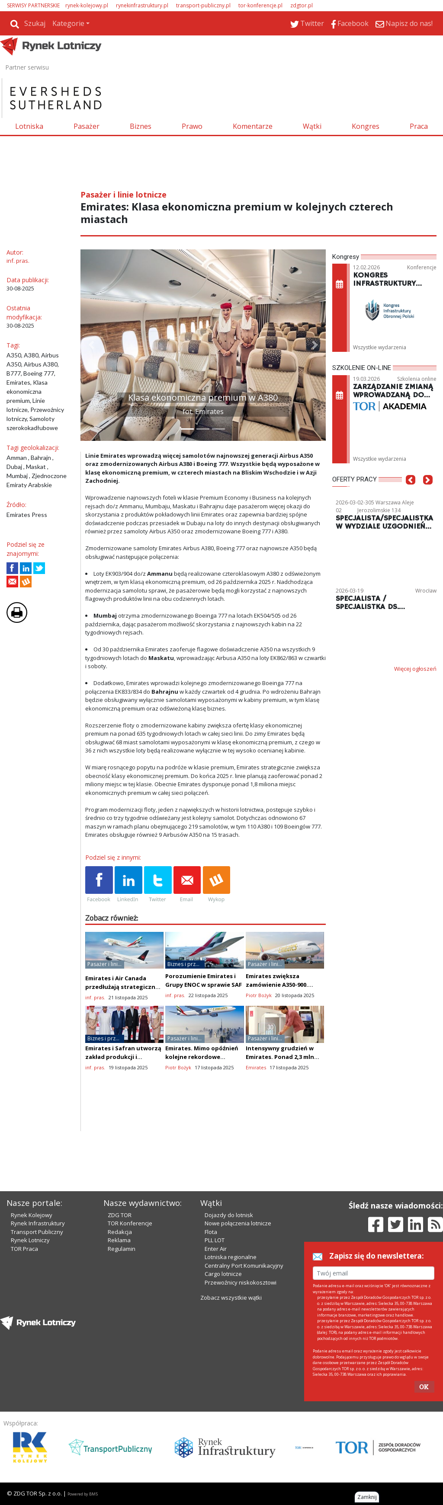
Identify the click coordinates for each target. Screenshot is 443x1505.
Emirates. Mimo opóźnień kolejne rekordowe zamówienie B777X (201, 1056)
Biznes (140, 126)
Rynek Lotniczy (30, 1240)
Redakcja (120, 1232)
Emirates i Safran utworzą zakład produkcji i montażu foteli (123, 1056)
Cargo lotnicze (223, 1274)
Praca (419, 126)
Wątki (312, 126)
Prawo (192, 126)
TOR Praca (24, 1249)
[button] (91, 345)
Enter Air (216, 1249)
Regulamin (121, 1249)
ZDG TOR (120, 1215)
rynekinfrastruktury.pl (142, 5)
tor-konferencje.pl (260, 5)
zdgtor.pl (301, 5)
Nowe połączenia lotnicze (238, 1223)
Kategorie (68, 23)
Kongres (365, 126)
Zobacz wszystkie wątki (231, 1297)
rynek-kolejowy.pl (86, 5)
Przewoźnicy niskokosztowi (240, 1282)
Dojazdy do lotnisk (229, 1215)
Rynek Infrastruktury (38, 1223)
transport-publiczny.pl (203, 5)
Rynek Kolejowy (31, 1215)
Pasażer (87, 126)
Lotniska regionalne (231, 1257)
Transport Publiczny (37, 1232)
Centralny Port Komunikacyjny (244, 1265)
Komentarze (253, 126)
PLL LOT (215, 1240)
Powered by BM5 (82, 1494)
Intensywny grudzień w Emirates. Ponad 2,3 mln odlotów (280, 1056)
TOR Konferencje (130, 1223)
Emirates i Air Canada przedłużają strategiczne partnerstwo (122, 986)
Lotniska (29, 126)
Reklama (119, 1240)
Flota (211, 1232)
